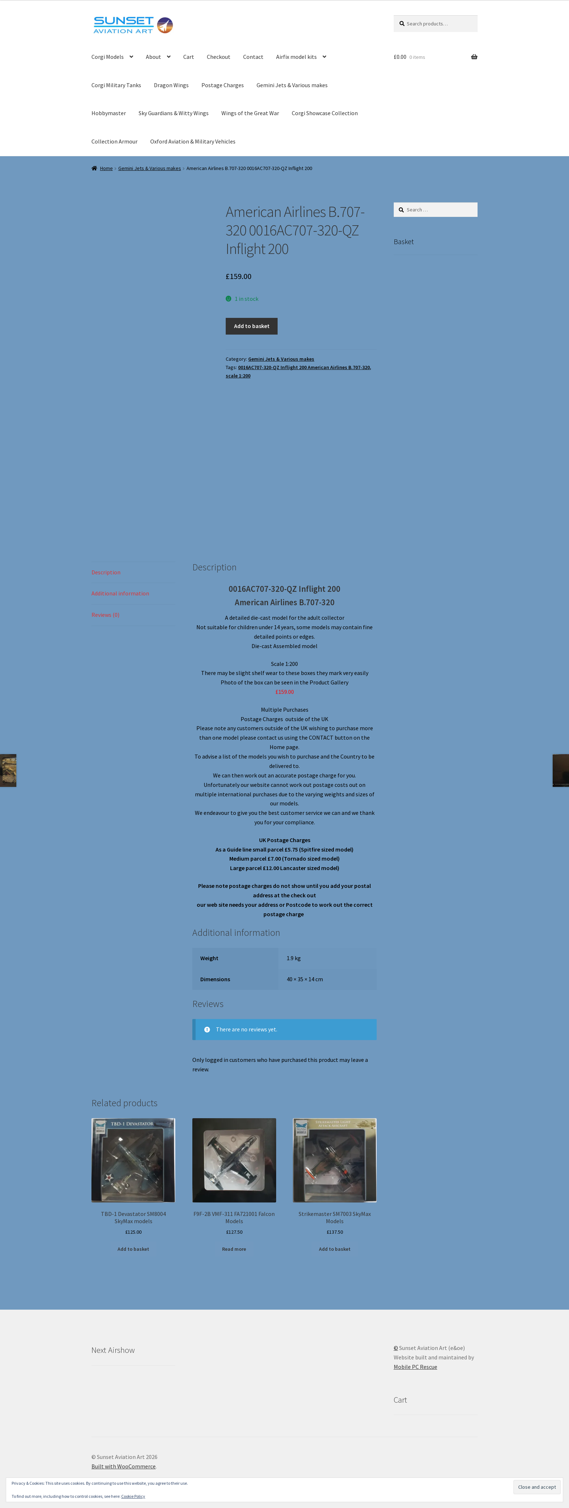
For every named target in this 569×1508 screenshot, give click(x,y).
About (153, 56)
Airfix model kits (296, 56)
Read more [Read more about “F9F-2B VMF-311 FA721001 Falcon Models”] (234, 1249)
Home (106, 168)
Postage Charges (222, 85)
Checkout (218, 56)
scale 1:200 (238, 375)
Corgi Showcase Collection (325, 113)
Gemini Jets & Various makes (292, 85)
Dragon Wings (171, 85)
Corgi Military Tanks (116, 85)
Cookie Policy (133, 1496)
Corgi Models (107, 56)
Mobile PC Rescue (415, 1366)
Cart (188, 56)
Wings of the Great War (250, 113)
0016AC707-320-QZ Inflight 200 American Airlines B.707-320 (304, 367)
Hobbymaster (108, 113)
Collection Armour (114, 141)
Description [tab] (105, 572)
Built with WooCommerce (123, 1466)
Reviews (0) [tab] (105, 614)
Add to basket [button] (133, 1249)
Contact (253, 56)
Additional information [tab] (120, 593)
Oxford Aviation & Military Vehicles (193, 141)
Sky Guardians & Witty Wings (174, 113)
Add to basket (252, 326)
